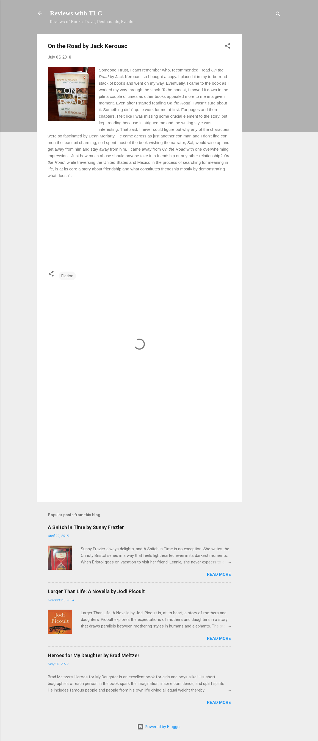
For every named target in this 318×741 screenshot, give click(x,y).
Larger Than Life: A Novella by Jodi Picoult (96, 591)
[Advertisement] (263, 116)
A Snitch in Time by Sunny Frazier (86, 527)
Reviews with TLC (76, 13)
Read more (219, 574)
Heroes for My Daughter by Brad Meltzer (93, 655)
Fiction (67, 275)
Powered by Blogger (159, 726)
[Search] (278, 15)
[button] (227, 47)
